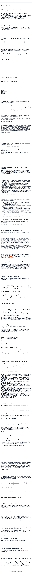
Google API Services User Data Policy (24, 143)
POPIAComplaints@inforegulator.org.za (6, 536)
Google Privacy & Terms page (9, 257)
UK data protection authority (27, 319)
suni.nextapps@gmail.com (4, 300)
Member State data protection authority (16, 319)
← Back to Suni (3, 1)
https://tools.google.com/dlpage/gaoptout (7, 256)
